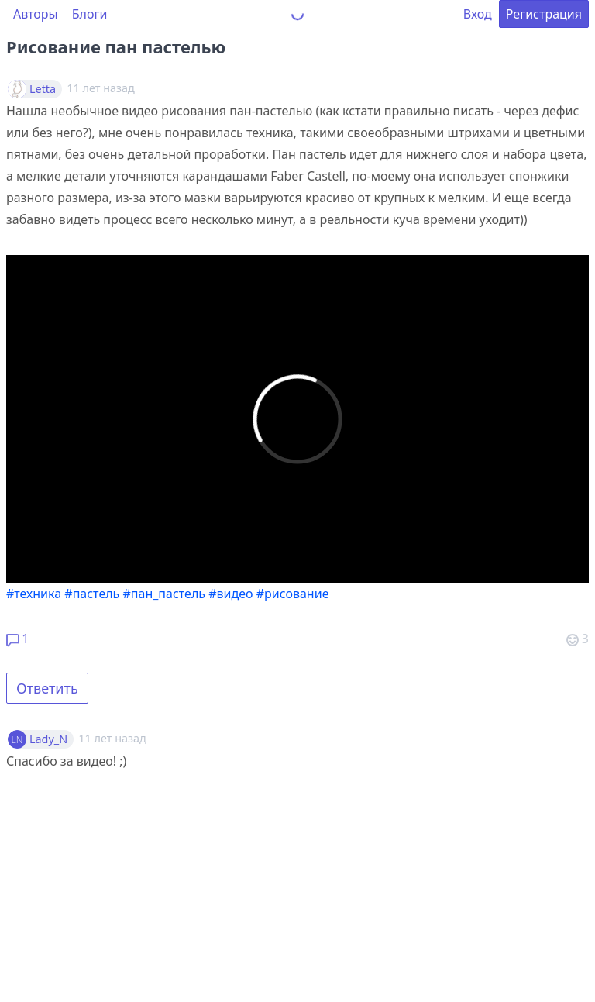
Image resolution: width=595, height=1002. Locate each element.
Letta (42, 89)
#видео (230, 593)
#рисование (292, 593)
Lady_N (48, 739)
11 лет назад (112, 738)
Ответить (47, 688)
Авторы (35, 13)
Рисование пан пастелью (115, 46)
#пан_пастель (164, 593)
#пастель (91, 593)
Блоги (90, 13)
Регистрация (544, 13)
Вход (477, 13)
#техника (33, 593)
